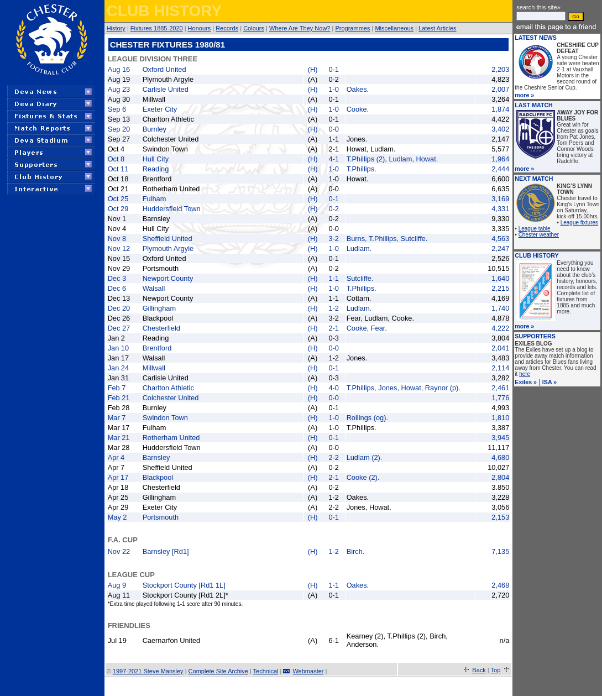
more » (524, 95)
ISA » (549, 382)
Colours (253, 28)
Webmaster (307, 671)
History (116, 28)
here (524, 374)
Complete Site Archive (218, 671)
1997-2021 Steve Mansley (148, 671)
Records (227, 28)
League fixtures (579, 222)
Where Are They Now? (299, 28)
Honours (199, 28)
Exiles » (526, 382)
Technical (266, 671)
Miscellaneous (394, 28)
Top (496, 670)
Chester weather (539, 235)
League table (535, 229)
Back (478, 670)
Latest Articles (437, 28)
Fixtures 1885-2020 (156, 28)
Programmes (352, 28)
